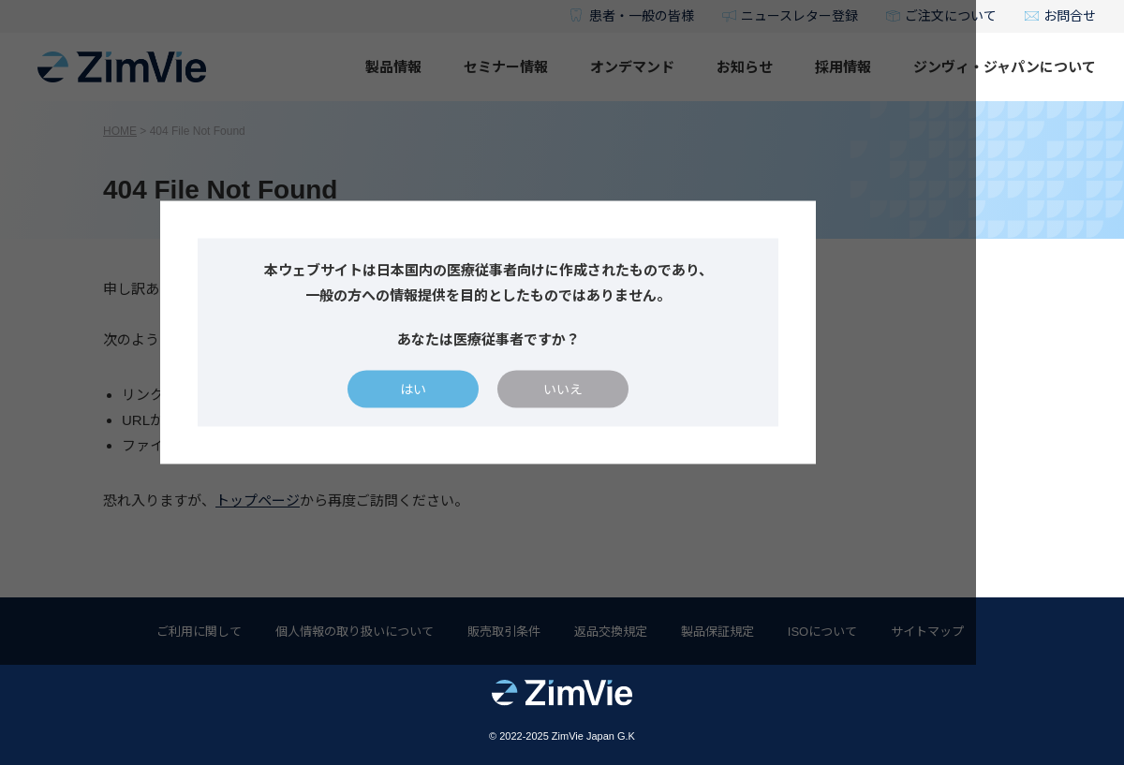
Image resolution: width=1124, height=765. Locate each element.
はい (487, 439)
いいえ (637, 439)
